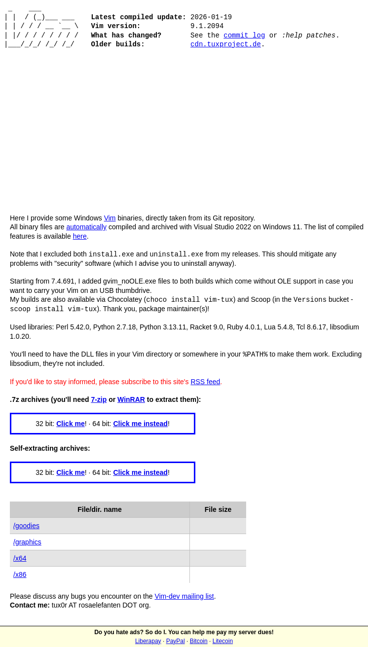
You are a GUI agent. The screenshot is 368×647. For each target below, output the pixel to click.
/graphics (27, 540)
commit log (244, 35)
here (80, 236)
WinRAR (131, 397)
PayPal (175, 641)
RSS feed (205, 380)
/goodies (26, 524)
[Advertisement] (184, 140)
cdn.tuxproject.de (225, 44)
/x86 (19, 572)
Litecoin (223, 641)
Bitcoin (199, 641)
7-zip (99, 397)
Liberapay (148, 641)
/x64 (19, 556)
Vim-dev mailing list (184, 594)
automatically (86, 227)
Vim (110, 218)
